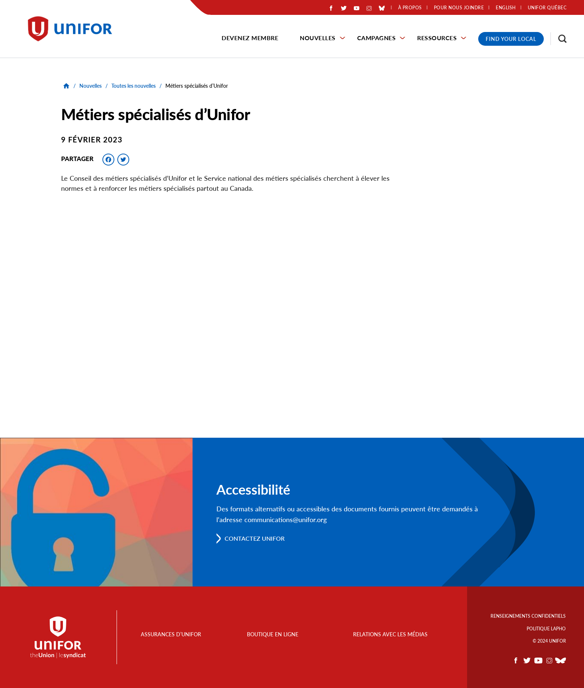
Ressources (437, 37)
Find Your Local (511, 39)
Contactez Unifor (255, 538)
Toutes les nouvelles (133, 86)
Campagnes (376, 37)
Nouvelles (318, 37)
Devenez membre (250, 37)
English (506, 8)
